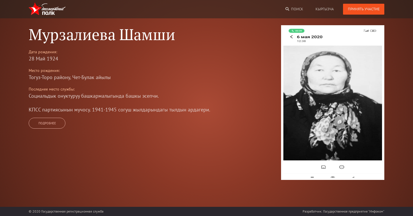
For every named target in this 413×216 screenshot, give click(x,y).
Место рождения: (44, 70)
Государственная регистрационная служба (72, 211)
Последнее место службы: (52, 89)
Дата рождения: (43, 51)
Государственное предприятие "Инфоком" (353, 211)
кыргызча (324, 9)
